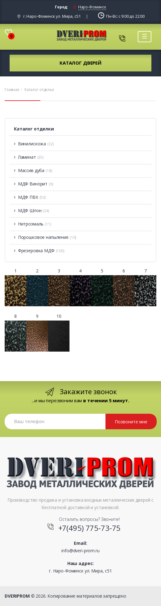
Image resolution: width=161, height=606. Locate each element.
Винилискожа (34, 144)
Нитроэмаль (32, 224)
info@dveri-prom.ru (80, 551)
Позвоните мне (131, 422)
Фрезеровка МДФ (39, 250)
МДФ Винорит (33, 184)
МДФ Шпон (31, 210)
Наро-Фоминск (92, 7)
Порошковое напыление (45, 237)
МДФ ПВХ (30, 197)
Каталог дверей (80, 63)
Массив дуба (33, 170)
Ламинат (29, 157)
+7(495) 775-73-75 (89, 528)
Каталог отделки (39, 90)
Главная (12, 90)
